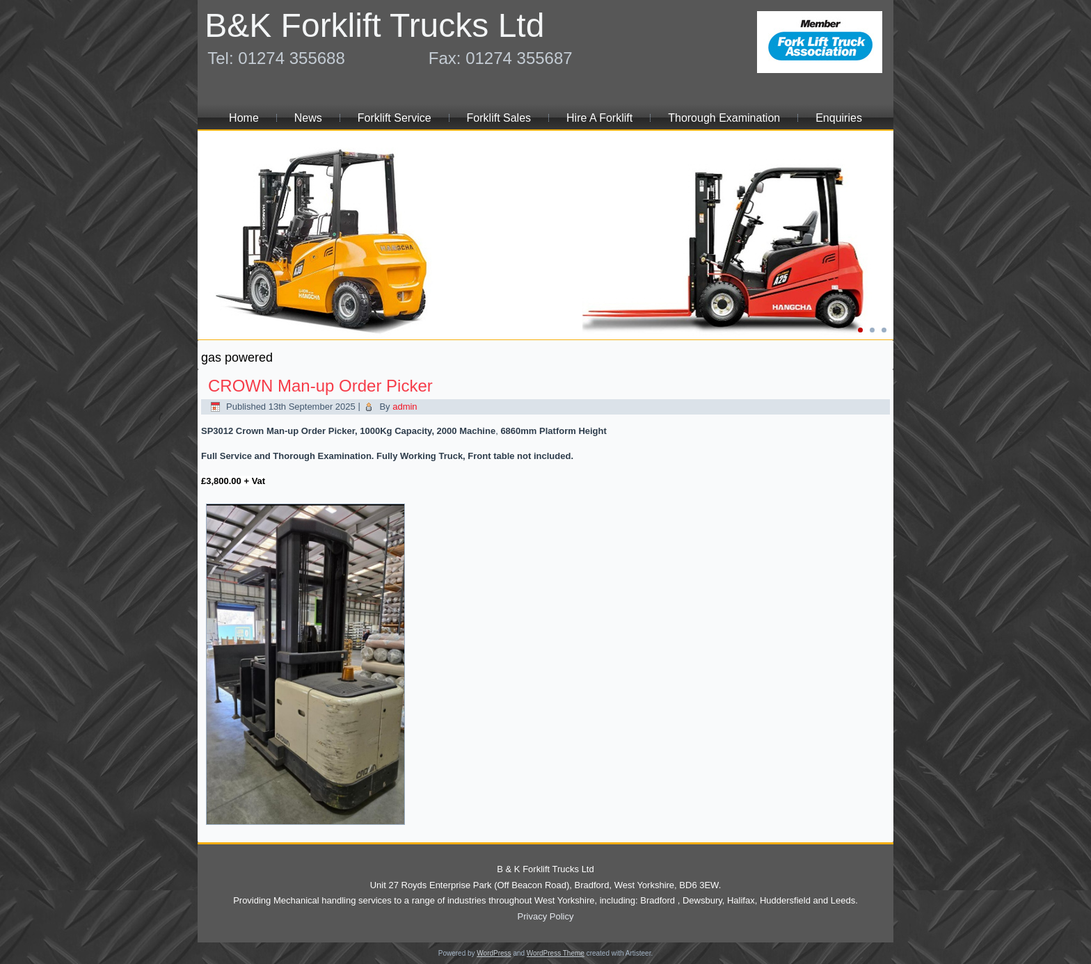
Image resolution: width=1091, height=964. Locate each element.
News (308, 118)
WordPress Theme (555, 953)
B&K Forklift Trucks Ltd (374, 25)
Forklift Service (394, 118)
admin (404, 406)
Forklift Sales (499, 118)
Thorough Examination (724, 118)
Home (244, 118)
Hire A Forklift (599, 118)
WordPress (494, 953)
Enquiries (838, 118)
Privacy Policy (546, 916)
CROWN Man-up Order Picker (320, 385)
